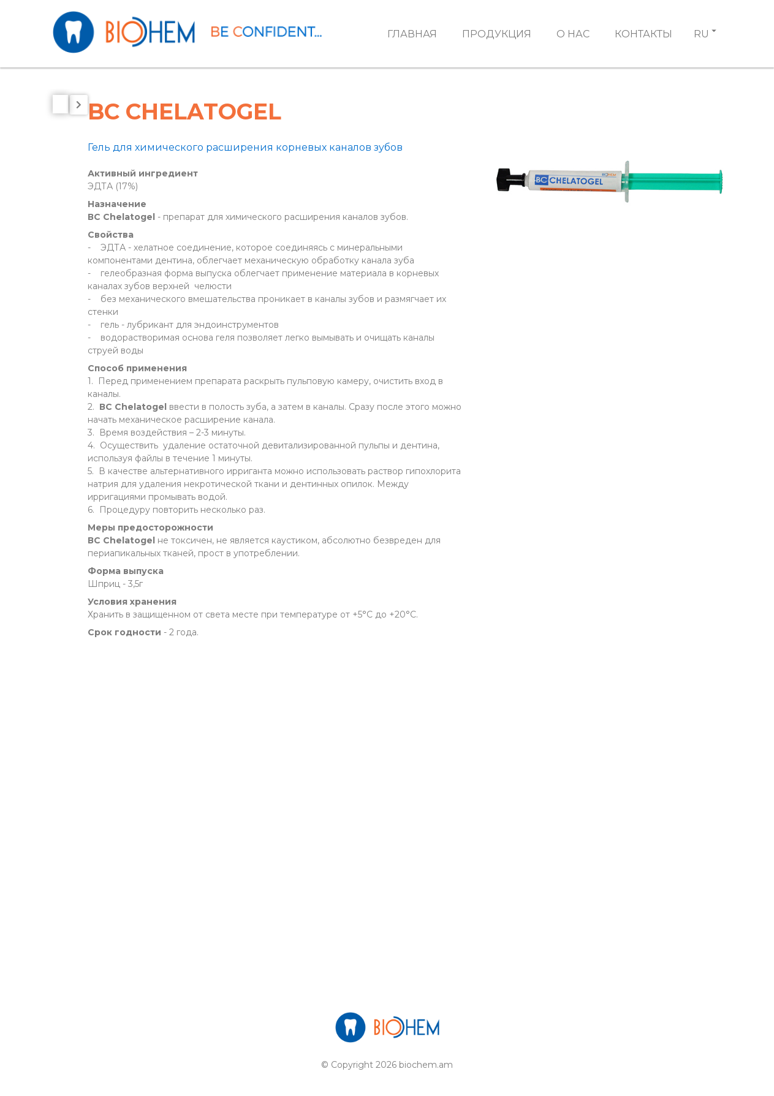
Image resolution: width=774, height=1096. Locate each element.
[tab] (147, 183)
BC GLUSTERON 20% (131, 552)
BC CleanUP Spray (124, 457)
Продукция (496, 34)
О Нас (573, 34)
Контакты (643, 34)
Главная (412, 34)
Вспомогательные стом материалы (137, 184)
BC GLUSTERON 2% (128, 520)
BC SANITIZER (115, 615)
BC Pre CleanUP (119, 584)
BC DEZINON (112, 489)
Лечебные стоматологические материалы (144, 290)
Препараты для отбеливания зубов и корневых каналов (145, 234)
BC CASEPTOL (115, 425)
